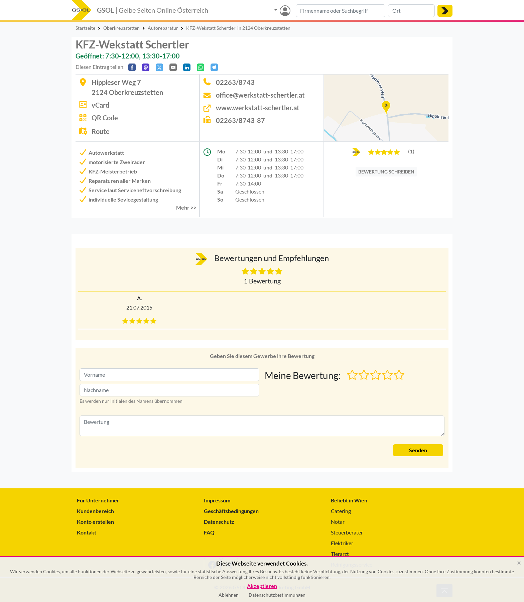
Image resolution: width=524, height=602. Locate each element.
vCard (100, 105)
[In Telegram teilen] (214, 67)
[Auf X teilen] (159, 67)
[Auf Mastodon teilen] (145, 67)
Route (101, 131)
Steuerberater (347, 532)
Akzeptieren (262, 586)
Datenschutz (219, 521)
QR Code (105, 118)
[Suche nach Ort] (411, 10)
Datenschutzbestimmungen (277, 595)
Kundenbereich (95, 511)
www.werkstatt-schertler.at (257, 108)
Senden (418, 450)
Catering (341, 511)
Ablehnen (229, 595)
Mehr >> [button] (186, 207)
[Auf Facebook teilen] (132, 67)
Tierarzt (340, 554)
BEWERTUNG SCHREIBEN (386, 171)
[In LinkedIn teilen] (186, 67)
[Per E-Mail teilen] (173, 67)
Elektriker (342, 543)
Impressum (217, 500)
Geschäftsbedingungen (231, 511)
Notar (338, 521)
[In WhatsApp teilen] (200, 67)
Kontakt (86, 532)
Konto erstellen (95, 521)
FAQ (209, 532)
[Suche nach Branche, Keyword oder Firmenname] (340, 10)
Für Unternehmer (98, 500)
